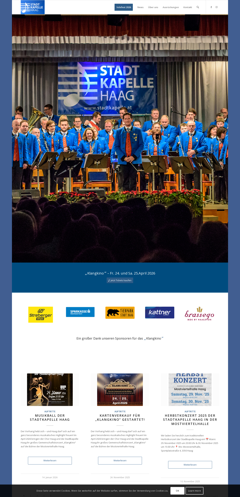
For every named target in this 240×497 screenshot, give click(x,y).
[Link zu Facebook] (211, 7)
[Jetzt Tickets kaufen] (120, 280)
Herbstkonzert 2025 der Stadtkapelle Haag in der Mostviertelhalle (190, 419)
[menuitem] (123, 7)
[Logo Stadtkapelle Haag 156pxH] (33, 7)
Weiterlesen (49, 460)
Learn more (194, 490)
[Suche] (197, 7)
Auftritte (49, 411)
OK (177, 490)
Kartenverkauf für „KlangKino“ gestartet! (120, 417)
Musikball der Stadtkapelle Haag (50, 417)
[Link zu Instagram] (216, 7)
